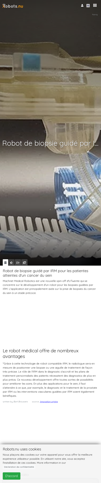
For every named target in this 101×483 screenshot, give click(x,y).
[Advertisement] (50, 318)
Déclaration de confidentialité (19, 467)
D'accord (11, 476)
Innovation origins (49, 401)
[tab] (5, 262)
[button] (95, 5)
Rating (95, 14)
